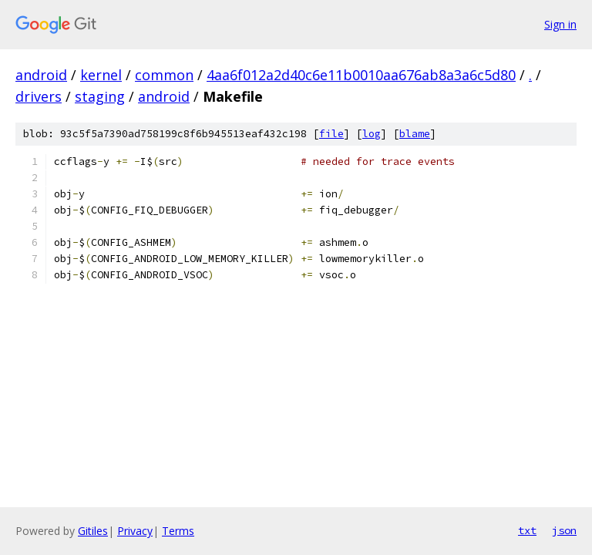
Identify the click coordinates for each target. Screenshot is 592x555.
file (331, 133)
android (41, 75)
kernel (101, 75)
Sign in (560, 24)
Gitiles (93, 530)
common (164, 75)
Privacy (135, 530)
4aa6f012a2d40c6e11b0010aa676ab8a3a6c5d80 (361, 75)
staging (100, 96)
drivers (38, 96)
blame (414, 133)
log (371, 133)
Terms (178, 530)
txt (527, 530)
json (564, 530)
